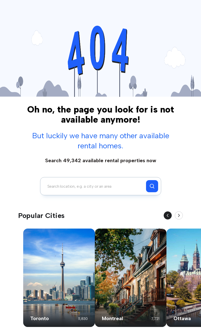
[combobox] (94, 186)
